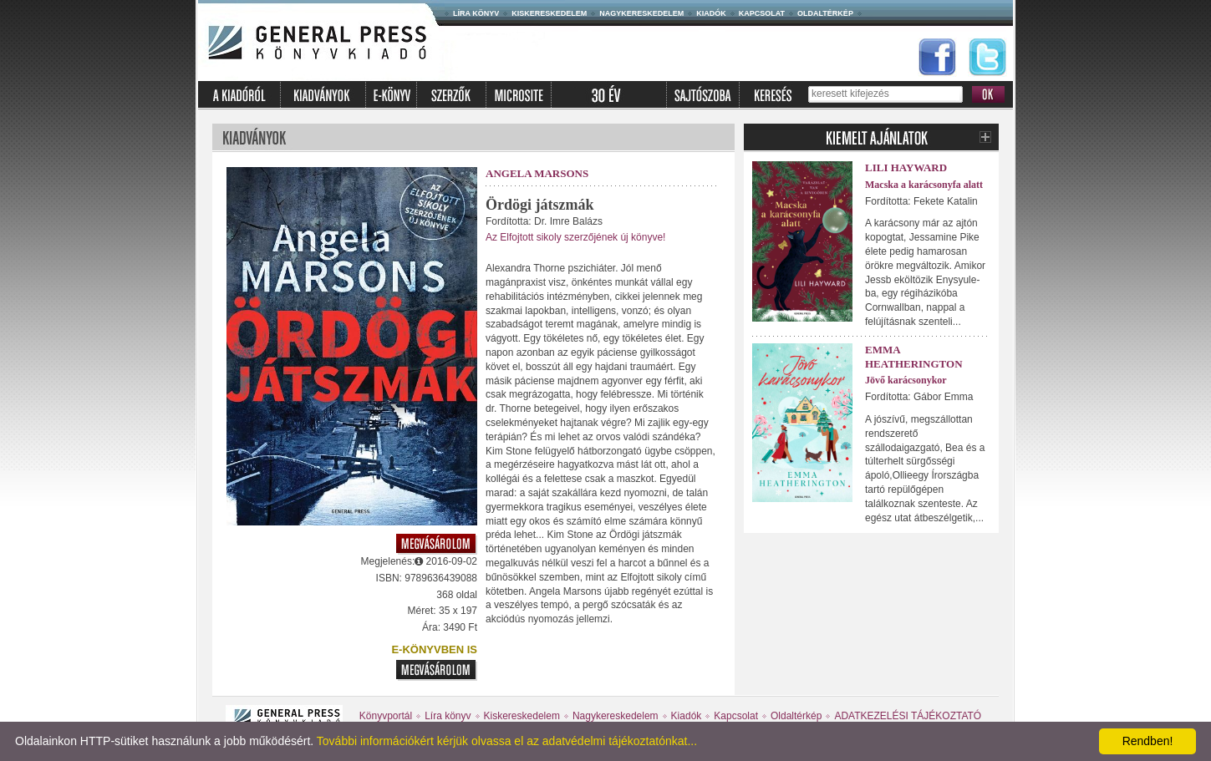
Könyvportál (385, 716)
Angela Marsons (537, 173)
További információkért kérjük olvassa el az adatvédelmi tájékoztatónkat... (507, 741)
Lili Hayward (906, 167)
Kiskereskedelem (549, 13)
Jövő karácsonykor (906, 380)
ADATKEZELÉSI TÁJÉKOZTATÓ (907, 716)
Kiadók (711, 13)
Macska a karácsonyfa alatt (924, 184)
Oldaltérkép (825, 13)
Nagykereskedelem (641, 13)
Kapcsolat (762, 13)
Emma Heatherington (914, 356)
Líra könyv (476, 13)
